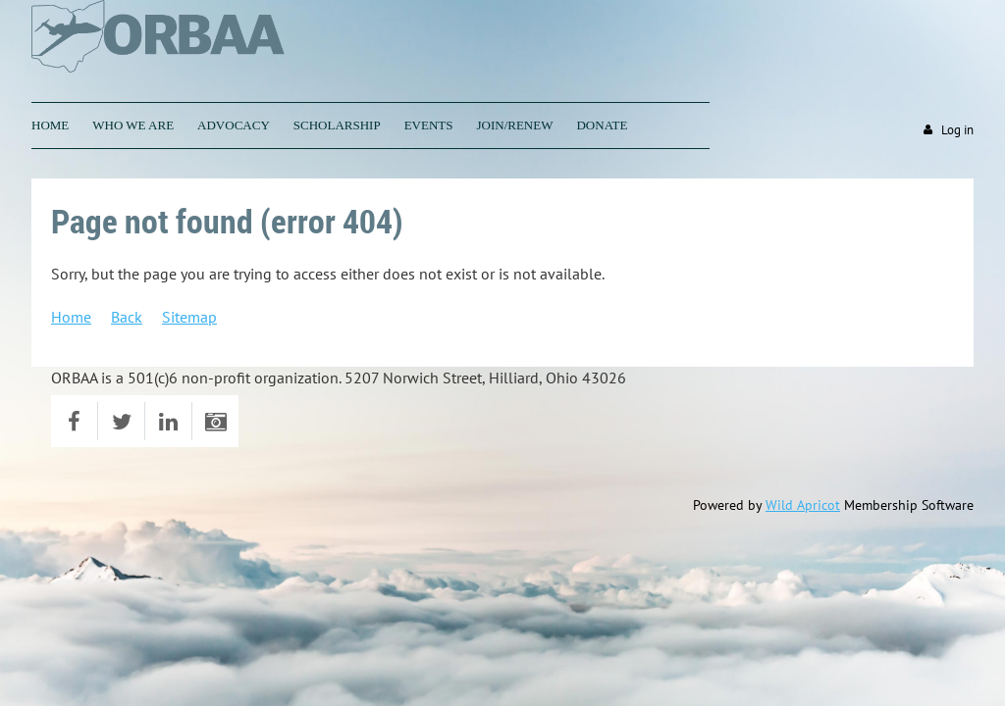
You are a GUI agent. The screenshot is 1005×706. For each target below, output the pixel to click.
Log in (957, 130)
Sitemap (189, 317)
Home (71, 317)
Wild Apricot (803, 505)
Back (126, 317)
